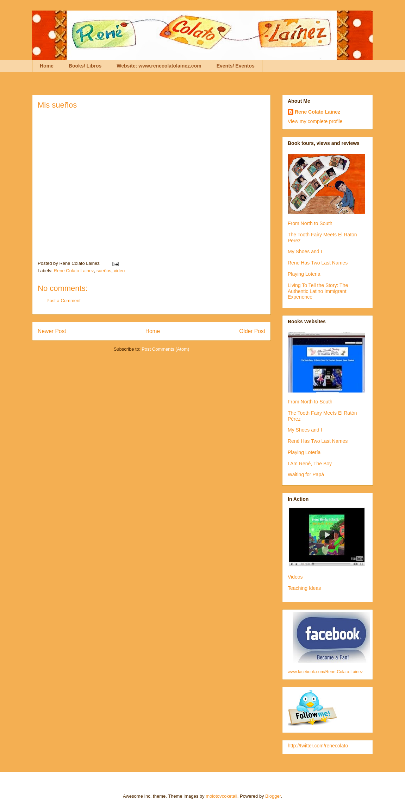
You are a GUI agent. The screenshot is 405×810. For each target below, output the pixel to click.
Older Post (252, 331)
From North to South (310, 223)
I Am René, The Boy (310, 463)
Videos (295, 577)
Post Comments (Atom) (165, 349)
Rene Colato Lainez (74, 270)
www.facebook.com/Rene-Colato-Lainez (325, 671)
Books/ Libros (85, 66)
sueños (103, 270)
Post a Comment (63, 300)
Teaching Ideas (304, 588)
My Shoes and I (305, 251)
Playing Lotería (304, 452)
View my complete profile (315, 121)
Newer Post (52, 331)
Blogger (273, 796)
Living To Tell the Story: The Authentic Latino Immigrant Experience (318, 291)
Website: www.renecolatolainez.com (159, 66)
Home (47, 66)
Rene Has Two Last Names (318, 263)
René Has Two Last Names (318, 441)
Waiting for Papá (306, 474)
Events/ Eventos (236, 66)
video (119, 270)
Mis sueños (57, 105)
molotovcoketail (221, 796)
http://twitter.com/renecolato (318, 745)
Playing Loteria (304, 274)
